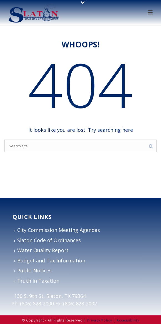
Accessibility (128, 320)
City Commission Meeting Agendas (57, 230)
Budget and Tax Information (49, 260)
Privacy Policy (99, 320)
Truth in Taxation (36, 280)
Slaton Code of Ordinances (47, 240)
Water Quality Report (41, 250)
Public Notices (33, 270)
